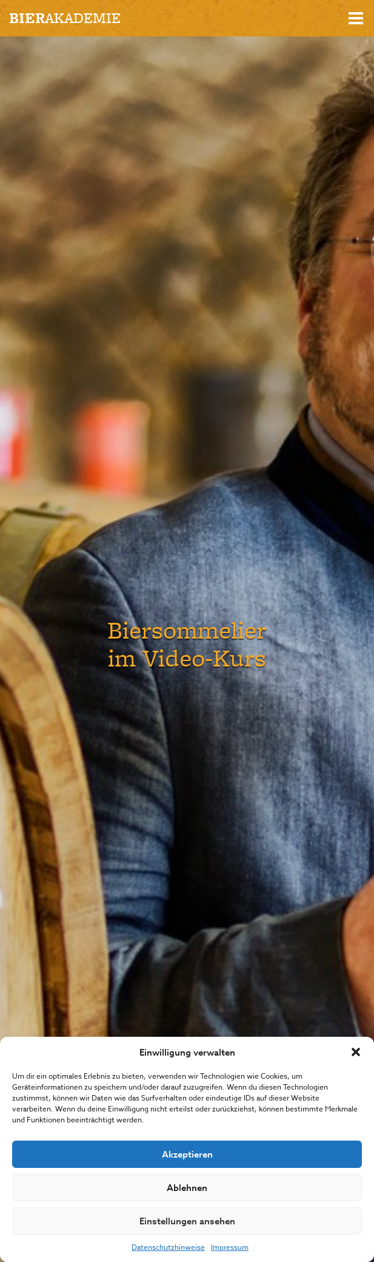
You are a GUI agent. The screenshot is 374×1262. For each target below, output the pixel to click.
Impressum (230, 1247)
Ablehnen (187, 1187)
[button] (356, 1052)
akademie (65, 18)
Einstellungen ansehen (187, 1221)
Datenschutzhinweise (168, 1247)
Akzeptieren (187, 1154)
